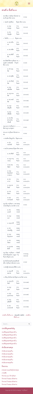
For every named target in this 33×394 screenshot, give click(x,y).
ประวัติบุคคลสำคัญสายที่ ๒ (9, 335)
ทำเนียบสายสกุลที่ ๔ (7, 360)
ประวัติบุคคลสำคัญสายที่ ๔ (9, 341)
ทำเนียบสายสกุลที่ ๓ (7, 357)
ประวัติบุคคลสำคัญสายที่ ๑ (9, 332)
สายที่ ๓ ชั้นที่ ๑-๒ (7, 315)
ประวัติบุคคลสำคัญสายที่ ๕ (9, 343)
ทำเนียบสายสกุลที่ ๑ (7, 351)
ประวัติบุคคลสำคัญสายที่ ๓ (9, 338)
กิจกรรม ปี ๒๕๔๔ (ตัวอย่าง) (9, 384)
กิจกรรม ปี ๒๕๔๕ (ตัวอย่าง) (9, 381)
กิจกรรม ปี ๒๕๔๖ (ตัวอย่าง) (9, 378)
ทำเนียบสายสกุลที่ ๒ (7, 354)
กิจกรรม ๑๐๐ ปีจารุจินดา (9, 376)
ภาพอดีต (4, 373)
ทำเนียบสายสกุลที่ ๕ (7, 362)
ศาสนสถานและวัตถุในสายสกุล (10, 370)
